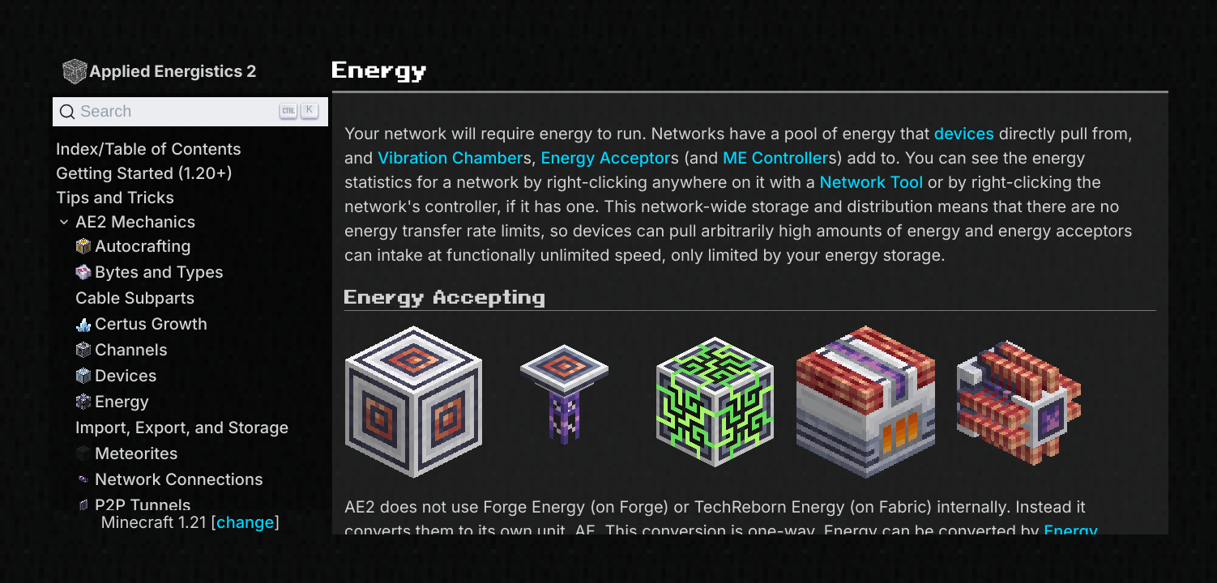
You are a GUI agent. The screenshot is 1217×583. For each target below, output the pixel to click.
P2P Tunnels (133, 505)
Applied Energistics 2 (159, 71)
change (245, 522)
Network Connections (169, 479)
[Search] (190, 111)
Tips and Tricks (115, 197)
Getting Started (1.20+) (144, 173)
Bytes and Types (149, 272)
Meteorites (126, 453)
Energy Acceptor (605, 158)
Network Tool (872, 182)
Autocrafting (133, 246)
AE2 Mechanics (125, 222)
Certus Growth (141, 324)
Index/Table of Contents (148, 149)
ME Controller (775, 158)
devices (964, 133)
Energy (112, 401)
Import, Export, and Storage (181, 427)
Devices (115, 375)
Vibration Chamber (450, 158)
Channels (121, 350)
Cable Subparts (134, 298)
